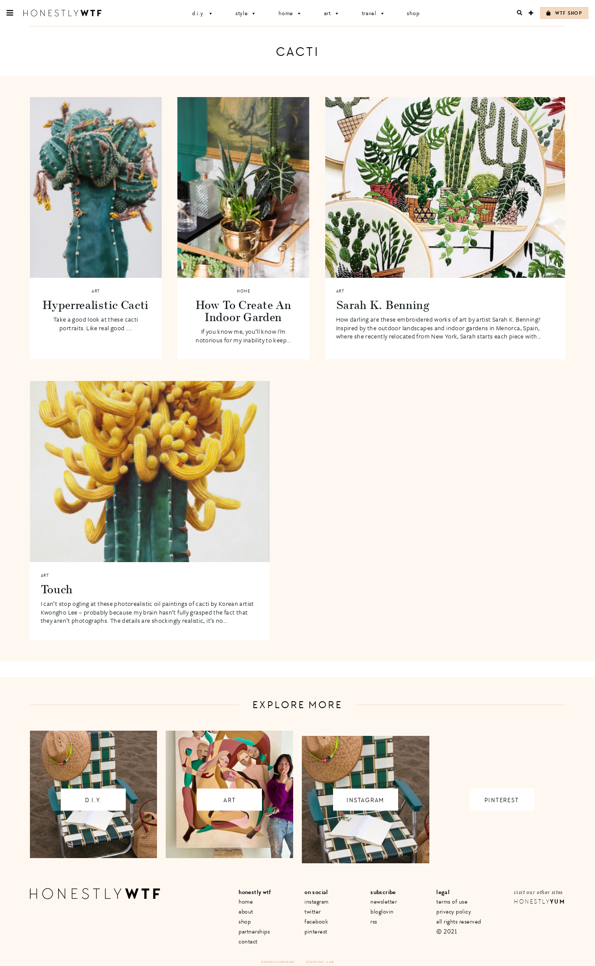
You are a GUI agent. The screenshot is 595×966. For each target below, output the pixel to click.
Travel (374, 13)
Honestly (539, 901)
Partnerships (254, 931)
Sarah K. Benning (383, 304)
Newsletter (383, 901)
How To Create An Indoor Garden (243, 310)
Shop (413, 13)
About (246, 911)
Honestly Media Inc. (278, 962)
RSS (373, 921)
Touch (57, 589)
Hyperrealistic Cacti (95, 304)
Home (290, 13)
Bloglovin (382, 911)
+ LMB (329, 962)
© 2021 (446, 931)
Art (332, 13)
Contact (248, 941)
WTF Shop (564, 13)
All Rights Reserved (458, 921)
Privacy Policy (453, 911)
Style (246, 13)
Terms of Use (452, 901)
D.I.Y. (203, 13)
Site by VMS (315, 962)
